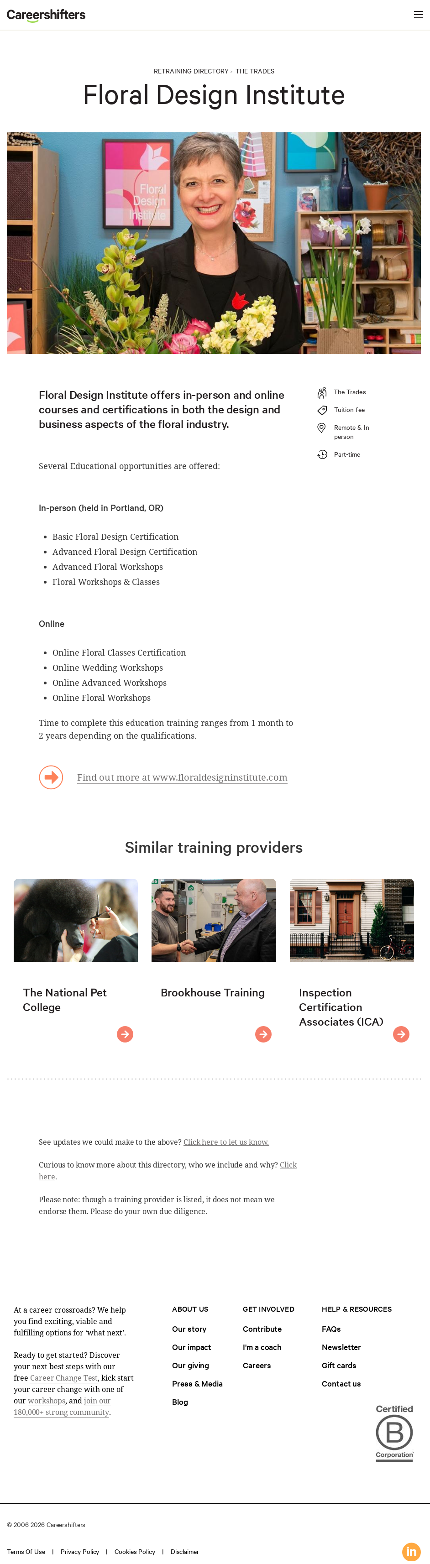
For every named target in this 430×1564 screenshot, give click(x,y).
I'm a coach (262, 1346)
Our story (189, 1328)
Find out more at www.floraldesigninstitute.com (182, 777)
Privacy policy (80, 1551)
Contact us (341, 1383)
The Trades (255, 70)
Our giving (190, 1365)
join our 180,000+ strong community (62, 1406)
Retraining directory (191, 70)
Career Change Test (64, 1378)
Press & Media (197, 1383)
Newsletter (341, 1346)
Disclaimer (185, 1551)
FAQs (331, 1328)
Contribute (262, 1328)
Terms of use (26, 1551)
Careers (257, 1365)
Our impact (191, 1346)
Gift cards (339, 1365)
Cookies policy (135, 1551)
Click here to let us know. (226, 1142)
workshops (46, 1401)
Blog (180, 1401)
